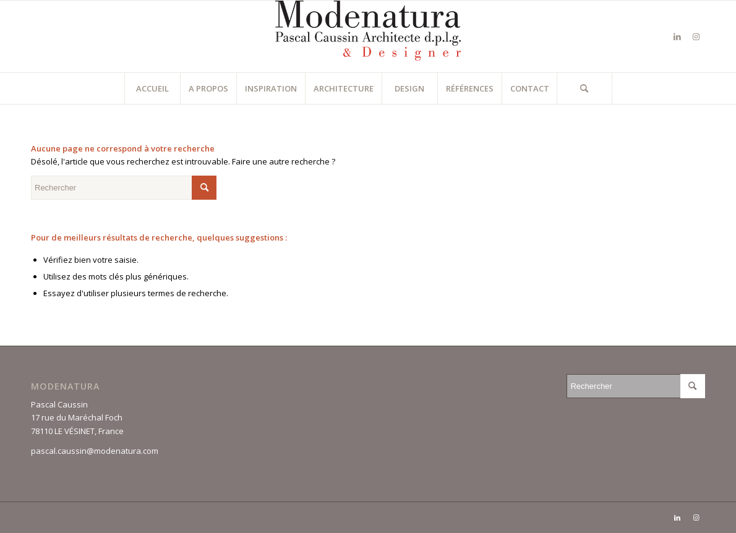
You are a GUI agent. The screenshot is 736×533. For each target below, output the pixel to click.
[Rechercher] (584, 88)
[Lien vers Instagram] (696, 36)
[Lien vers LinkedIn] (677, 36)
